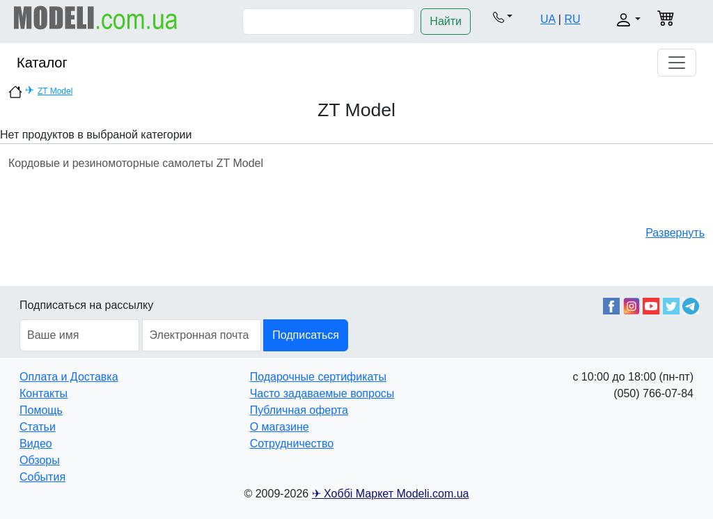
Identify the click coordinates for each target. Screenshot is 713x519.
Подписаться (305, 335)
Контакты (43, 393)
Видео (35, 443)
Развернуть (675, 233)
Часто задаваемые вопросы (322, 393)
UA (547, 19)
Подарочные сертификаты (318, 377)
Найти (446, 21)
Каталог (42, 62)
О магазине (279, 427)
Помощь (41, 410)
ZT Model (55, 91)
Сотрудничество (292, 443)
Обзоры (39, 460)
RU (572, 19)
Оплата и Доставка (68, 377)
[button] (503, 16)
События (42, 477)
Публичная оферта (299, 410)
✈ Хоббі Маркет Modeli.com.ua (390, 494)
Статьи (37, 427)
